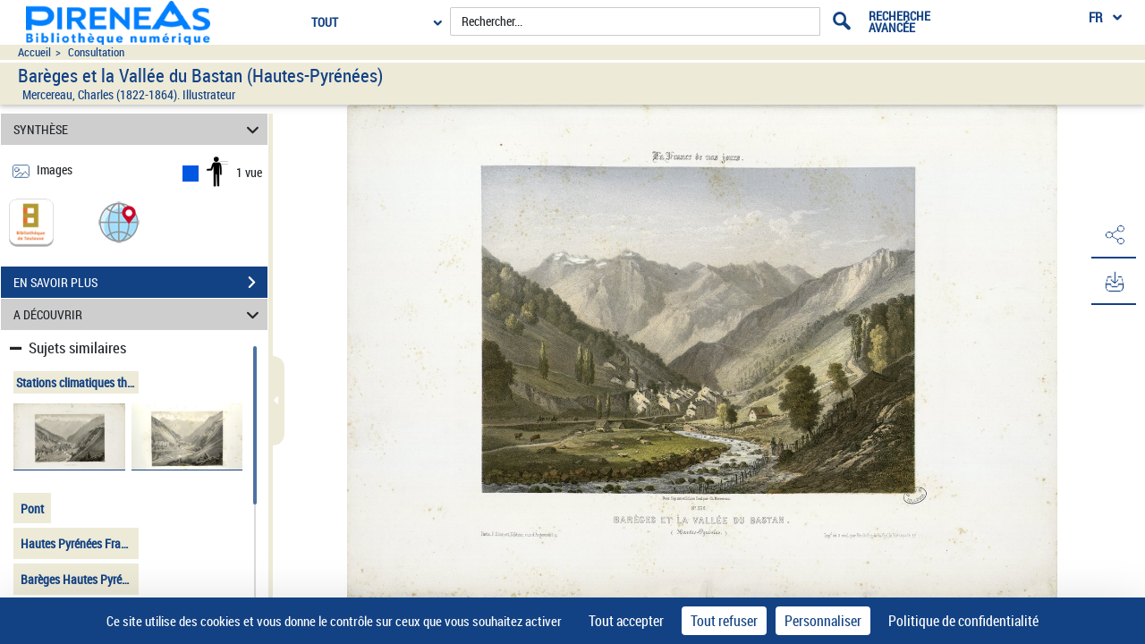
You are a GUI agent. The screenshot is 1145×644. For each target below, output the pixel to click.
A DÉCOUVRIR (139, 314)
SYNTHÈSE (139, 129)
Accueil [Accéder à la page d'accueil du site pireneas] (34, 52)
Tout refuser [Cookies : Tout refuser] (724, 621)
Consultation (96, 52)
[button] (119, 221)
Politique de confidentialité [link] (963, 621)
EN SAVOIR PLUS (140, 282)
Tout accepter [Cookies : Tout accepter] (626, 621)
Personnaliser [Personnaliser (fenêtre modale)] (823, 621)
